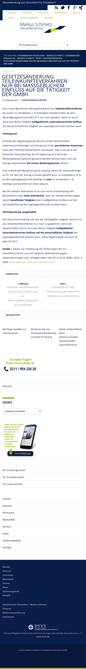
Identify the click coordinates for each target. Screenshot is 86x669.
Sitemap (7, 608)
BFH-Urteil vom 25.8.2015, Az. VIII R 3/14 (31, 262)
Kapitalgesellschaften (35, 100)
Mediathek (61, 12)
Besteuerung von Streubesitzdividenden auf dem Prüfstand (43, 333)
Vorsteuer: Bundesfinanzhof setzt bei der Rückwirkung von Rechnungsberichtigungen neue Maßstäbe (23, 296)
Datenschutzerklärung (14, 612)
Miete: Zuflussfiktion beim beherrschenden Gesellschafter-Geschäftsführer (70, 337)
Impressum (8, 616)
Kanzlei (12, 12)
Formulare (43, 12)
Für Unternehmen (13, 484)
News (11, 17)
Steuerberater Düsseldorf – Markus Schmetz (40, 55)
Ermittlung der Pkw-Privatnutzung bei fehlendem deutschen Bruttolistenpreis (63, 292)
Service (76, 12)
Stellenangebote (29, 17)
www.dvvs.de (43, 636)
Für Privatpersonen (13, 477)
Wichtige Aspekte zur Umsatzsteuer (14, 331)
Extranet (26, 12)
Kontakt (48, 17)
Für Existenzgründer (14, 470)
